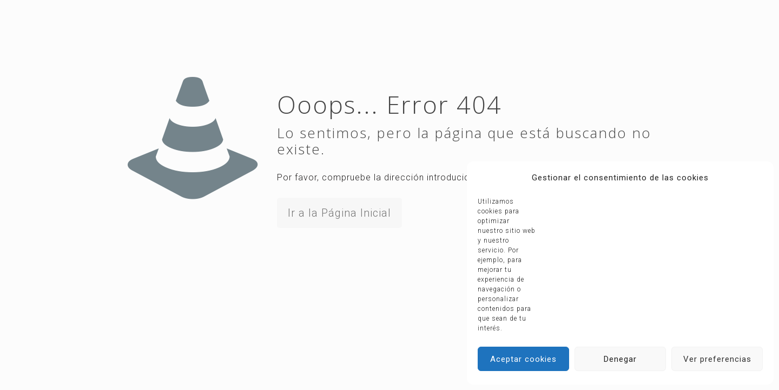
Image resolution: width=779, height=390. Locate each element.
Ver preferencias (717, 359)
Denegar (620, 359)
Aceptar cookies (523, 359)
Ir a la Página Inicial (339, 212)
